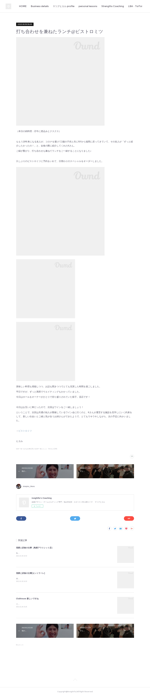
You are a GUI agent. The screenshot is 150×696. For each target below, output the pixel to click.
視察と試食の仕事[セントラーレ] (30, 573)
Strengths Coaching (119, 6)
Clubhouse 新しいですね (27, 598)
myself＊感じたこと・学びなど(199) (45, 449)
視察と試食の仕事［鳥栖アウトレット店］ (34, 548)
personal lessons (94, 6)
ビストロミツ (25, 431)
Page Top (75, 680)
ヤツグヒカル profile (70, 6)
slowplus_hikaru (29, 486)
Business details (46, 6)
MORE (138, 6)
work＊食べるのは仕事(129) (25, 449)
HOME (29, 6)
